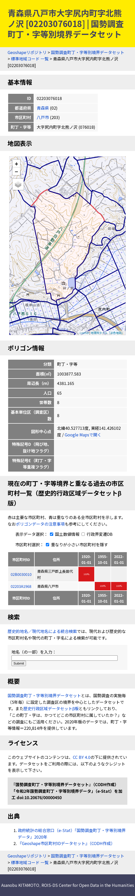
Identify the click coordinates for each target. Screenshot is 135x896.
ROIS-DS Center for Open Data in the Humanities (88, 885)
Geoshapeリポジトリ (27, 52)
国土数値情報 (64, 534)
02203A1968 (21, 586)
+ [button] (16, 163)
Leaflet (84, 333)
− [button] (16, 171)
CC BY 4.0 (81, 757)
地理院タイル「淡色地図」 (107, 333)
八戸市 (43, 117)
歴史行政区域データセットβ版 (51, 708)
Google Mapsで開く (83, 435)
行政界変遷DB (97, 534)
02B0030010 (21, 574)
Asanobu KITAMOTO (20, 885)
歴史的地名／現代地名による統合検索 (42, 631)
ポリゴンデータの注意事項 (40, 524)
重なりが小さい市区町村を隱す (76, 544)
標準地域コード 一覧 (30, 59)
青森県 (43, 108)
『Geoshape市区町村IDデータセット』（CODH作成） (66, 843)
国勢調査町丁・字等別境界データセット (87, 52)
